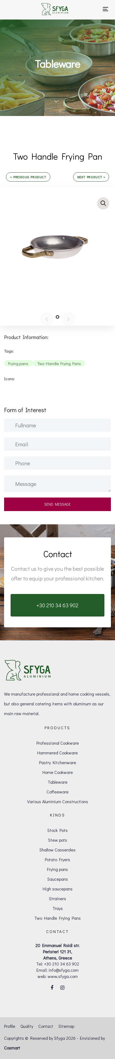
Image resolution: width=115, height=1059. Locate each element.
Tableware (57, 782)
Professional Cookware (57, 743)
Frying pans (57, 869)
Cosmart (12, 1048)
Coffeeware (57, 792)
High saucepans (58, 889)
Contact (45, 1026)
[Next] (68, 319)
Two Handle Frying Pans (57, 918)
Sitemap (66, 1026)
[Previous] (47, 319)
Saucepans (57, 879)
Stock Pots (57, 830)
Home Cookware (57, 772)
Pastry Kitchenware (57, 762)
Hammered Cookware (57, 752)
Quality (26, 1026)
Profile (9, 1026)
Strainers (57, 898)
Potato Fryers (57, 859)
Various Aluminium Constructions (57, 801)
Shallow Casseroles (57, 850)
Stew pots (57, 840)
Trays (57, 908)
